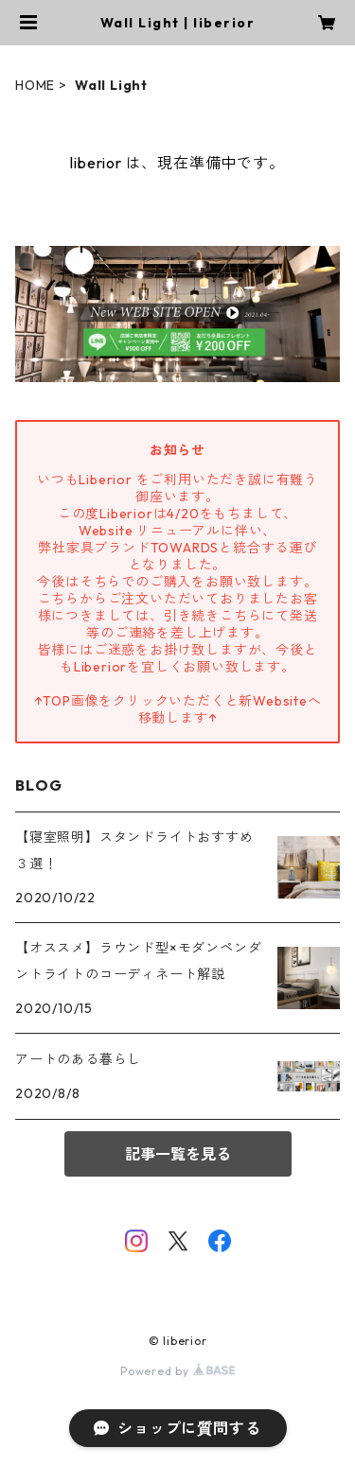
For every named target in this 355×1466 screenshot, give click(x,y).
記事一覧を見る (178, 1153)
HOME (35, 85)
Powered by (177, 1371)
